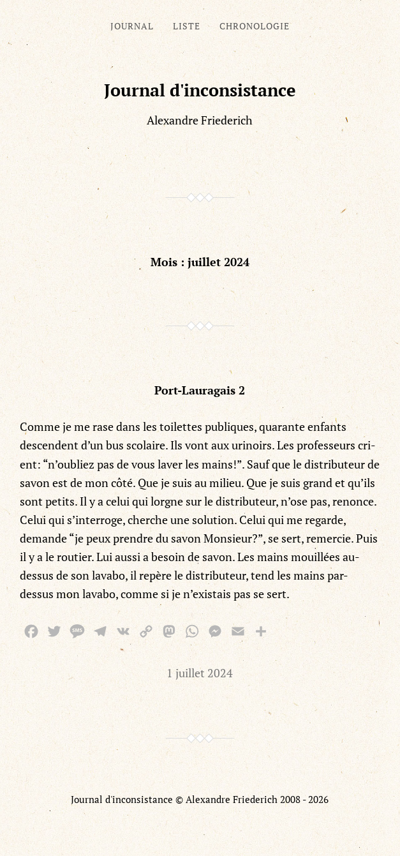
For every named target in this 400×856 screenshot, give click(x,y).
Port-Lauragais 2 (199, 390)
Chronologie (254, 26)
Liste (186, 26)
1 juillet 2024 (200, 672)
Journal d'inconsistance (200, 90)
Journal (132, 26)
